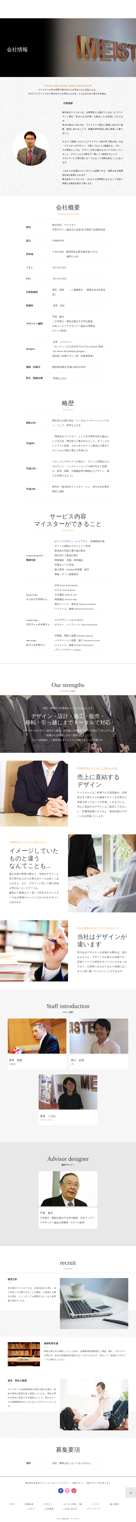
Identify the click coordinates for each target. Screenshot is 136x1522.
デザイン (49, 1504)
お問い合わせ (71, 1509)
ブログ (31, 1509)
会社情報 (50, 1509)
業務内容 (29, 1504)
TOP (12, 1504)
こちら (63, 378)
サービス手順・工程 (73, 1504)
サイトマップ (94, 1509)
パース (96, 1504)
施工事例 (114, 1504)
